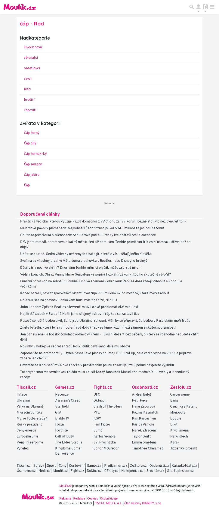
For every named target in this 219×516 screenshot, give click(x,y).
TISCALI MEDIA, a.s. (108, 503)
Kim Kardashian (144, 419)
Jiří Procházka (104, 442)
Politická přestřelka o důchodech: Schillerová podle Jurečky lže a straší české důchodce (88, 235)
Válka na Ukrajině (30, 407)
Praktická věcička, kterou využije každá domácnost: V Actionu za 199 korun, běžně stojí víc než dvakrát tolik (103, 221)
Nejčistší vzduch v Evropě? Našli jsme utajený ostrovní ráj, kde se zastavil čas (79, 314)
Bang (174, 401)
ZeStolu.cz (138, 466)
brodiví (29, 100)
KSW (97, 419)
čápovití (30, 110)
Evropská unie (27, 436)
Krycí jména (179, 431)
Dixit (174, 425)
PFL (96, 413)
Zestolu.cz (180, 387)
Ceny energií (26, 431)
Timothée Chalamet (147, 448)
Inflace (22, 395)
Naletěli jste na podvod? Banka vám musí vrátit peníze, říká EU (68, 300)
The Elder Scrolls (68, 442)
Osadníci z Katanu (183, 407)
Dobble (175, 419)
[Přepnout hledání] (191, 7)
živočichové (33, 47)
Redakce (79, 499)
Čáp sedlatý (33, 164)
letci (27, 89)
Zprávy (38, 466)
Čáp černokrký (35, 154)
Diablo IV (62, 419)
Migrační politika (29, 413)
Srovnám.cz (155, 471)
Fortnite (61, 431)
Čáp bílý (30, 143)
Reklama (65, 499)
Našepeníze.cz (132, 471)
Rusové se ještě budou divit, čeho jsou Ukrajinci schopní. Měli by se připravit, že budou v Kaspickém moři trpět (105, 321)
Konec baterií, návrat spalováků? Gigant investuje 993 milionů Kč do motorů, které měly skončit (94, 293)
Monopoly (177, 413)
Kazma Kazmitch (145, 413)
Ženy (62, 466)
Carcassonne (180, 395)
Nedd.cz (44, 471)
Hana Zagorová (143, 407)
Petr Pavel (140, 401)
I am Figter (101, 425)
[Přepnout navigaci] (198, 7)
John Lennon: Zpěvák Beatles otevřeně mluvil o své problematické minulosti (79, 307)
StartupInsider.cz (180, 471)
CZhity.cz (111, 471)
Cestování (76, 466)
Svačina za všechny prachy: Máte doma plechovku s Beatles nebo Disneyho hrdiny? (84, 261)
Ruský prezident (29, 425)
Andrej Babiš (141, 395)
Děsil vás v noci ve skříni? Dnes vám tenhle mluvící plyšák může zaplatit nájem (80, 268)
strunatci (31, 58)
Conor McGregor (106, 448)
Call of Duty (64, 436)
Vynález (23, 448)
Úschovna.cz (26, 471)
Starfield (62, 407)
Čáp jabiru (31, 175)
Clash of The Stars (107, 407)
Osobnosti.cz (145, 387)
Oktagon (100, 401)
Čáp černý (31, 133)
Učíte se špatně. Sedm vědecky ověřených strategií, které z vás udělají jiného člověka (86, 254)
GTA (58, 413)
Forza (59, 425)
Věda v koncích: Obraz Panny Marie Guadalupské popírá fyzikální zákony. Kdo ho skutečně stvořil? (95, 275)
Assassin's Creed (67, 401)
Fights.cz (102, 387)
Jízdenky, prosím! (183, 448)
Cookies (92, 499)
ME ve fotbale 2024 (32, 419)
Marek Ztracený (144, 431)
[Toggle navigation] (212, 7)
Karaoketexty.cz (184, 466)
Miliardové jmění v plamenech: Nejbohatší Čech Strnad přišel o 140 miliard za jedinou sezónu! (92, 228)
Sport (51, 466)
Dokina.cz (94, 471)
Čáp (27, 185)
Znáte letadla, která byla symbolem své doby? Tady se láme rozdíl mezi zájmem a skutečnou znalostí (98, 328)
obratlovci (32, 68)
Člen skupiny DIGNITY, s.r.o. (143, 503)
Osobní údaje (109, 499)
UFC (96, 395)
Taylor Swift (141, 436)
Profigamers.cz (115, 466)
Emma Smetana (144, 442)
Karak (174, 442)
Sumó (97, 431)
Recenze (62, 395)
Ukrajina (23, 401)
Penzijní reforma (30, 442)
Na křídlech (179, 436)
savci (27, 79)
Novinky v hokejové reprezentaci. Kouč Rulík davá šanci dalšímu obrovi (75, 346)
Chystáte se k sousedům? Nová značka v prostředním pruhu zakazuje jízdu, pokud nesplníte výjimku (97, 365)
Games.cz (64, 387)
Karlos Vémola (104, 436)
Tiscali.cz (26, 387)
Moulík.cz (60, 471)
